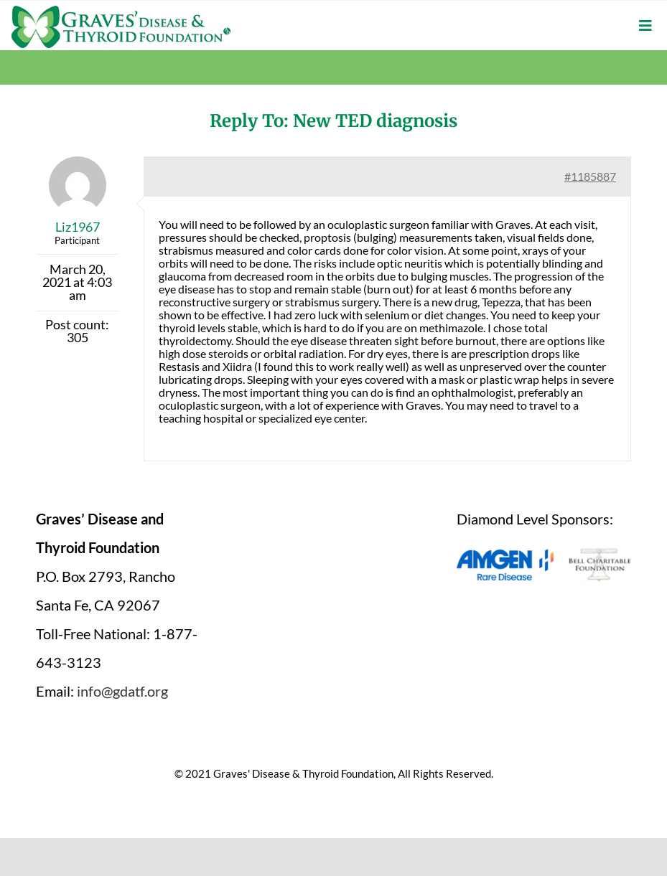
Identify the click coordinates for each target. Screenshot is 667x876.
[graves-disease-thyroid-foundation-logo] (120, 10)
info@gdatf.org (122, 691)
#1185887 (590, 176)
